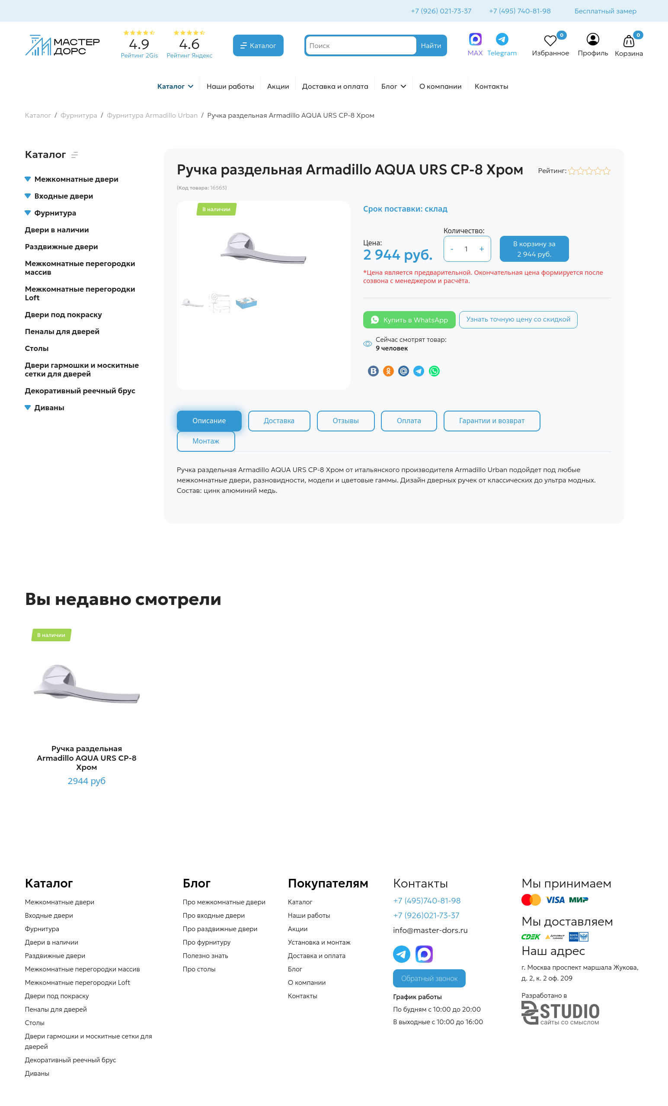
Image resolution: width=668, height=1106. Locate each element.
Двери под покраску (63, 315)
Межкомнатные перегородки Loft (80, 294)
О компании (440, 87)
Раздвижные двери (61, 247)
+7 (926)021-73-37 (426, 917)
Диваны (44, 408)
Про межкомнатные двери (224, 903)
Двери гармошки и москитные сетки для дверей (82, 370)
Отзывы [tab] (347, 422)
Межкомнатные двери (71, 180)
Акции (278, 87)
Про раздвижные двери (220, 930)
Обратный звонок (429, 979)
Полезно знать (205, 957)
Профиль (593, 53)
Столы (37, 349)
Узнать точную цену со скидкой (518, 319)
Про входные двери (214, 917)
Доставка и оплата (335, 87)
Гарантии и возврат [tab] (494, 422)
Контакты (491, 87)
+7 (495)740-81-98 (427, 902)
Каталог (263, 46)
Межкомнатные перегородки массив (80, 269)
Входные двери (59, 197)
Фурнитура (51, 214)
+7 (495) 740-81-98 (519, 11)
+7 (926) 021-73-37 (440, 11)
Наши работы (230, 87)
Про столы (199, 970)
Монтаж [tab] (206, 442)
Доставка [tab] (280, 422)
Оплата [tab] (411, 422)
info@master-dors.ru (430, 931)
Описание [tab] (209, 422)
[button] (629, 42)
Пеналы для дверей (62, 332)
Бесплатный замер (605, 11)
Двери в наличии (57, 230)
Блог (389, 87)
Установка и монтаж (319, 943)
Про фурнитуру (207, 943)
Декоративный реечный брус (80, 391)
